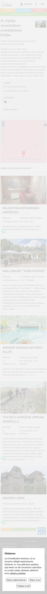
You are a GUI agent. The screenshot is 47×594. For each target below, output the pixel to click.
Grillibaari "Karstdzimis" (23, 271)
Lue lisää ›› (21, 309)
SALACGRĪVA (23, 10)
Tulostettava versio (25, 529)
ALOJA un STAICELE (23, 14)
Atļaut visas (35, 580)
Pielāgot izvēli (23, 586)
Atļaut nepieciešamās (16, 580)
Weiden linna (13, 498)
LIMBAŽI (39, 10)
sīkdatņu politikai (17, 573)
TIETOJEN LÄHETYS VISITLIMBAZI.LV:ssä (9, 545)
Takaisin (7, 529)
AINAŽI (7, 10)
